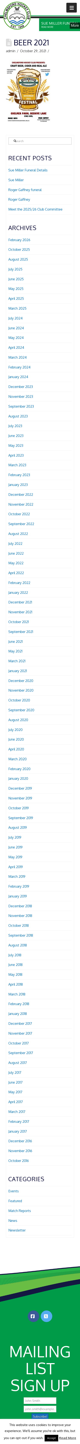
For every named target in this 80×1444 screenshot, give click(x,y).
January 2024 (18, 377)
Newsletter (17, 1230)
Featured (15, 1201)
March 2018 (16, 994)
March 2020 (17, 759)
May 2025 (15, 289)
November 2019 (20, 798)
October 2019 (18, 808)
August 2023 (18, 416)
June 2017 (15, 1082)
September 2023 (21, 406)
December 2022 (20, 494)
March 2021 (16, 661)
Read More (67, 1438)
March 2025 (17, 308)
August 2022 (18, 534)
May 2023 (15, 445)
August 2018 (17, 945)
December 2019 (20, 788)
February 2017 (18, 1121)
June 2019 (15, 847)
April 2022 (16, 573)
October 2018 (18, 925)
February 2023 (19, 475)
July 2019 (14, 837)
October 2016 (18, 1161)
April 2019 (15, 867)
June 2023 (15, 436)
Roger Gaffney (19, 199)
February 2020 (19, 769)
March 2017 (16, 1112)
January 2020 (18, 778)
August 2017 (17, 1063)
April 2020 (16, 749)
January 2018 (17, 1014)
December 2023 (20, 387)
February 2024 (19, 367)
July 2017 (14, 1072)
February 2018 (18, 1004)
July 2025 (15, 269)
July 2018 (14, 955)
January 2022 (18, 592)
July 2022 (15, 543)
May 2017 (15, 1092)
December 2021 (20, 602)
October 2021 (18, 622)
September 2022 (21, 524)
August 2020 (18, 720)
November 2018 (20, 916)
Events (13, 1191)
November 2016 (20, 1151)
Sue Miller (16, 180)
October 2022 (19, 514)
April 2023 (16, 455)
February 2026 (19, 240)
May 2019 (15, 857)
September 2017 (20, 1053)
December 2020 (20, 681)
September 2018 (20, 935)
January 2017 (17, 1131)
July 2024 (15, 318)
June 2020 (16, 739)
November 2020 (20, 690)
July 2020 (15, 730)
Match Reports (19, 1211)
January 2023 (18, 485)
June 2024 (16, 328)
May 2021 (15, 651)
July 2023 (15, 426)
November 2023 (20, 396)
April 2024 (16, 347)
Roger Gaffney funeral (25, 190)
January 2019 (17, 896)
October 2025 (19, 249)
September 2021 (20, 632)
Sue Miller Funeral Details (28, 170)
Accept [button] (51, 1438)
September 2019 (20, 818)
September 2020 (21, 710)
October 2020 (19, 700)
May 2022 (15, 563)
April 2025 (16, 298)
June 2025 (16, 279)
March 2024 (17, 357)
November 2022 (20, 504)
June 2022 (16, 553)
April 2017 (15, 1102)
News (12, 1220)
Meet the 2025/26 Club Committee (35, 209)
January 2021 (17, 671)
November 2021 (20, 612)
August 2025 (18, 259)
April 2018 (15, 984)
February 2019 (18, 886)
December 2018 (20, 906)
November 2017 (20, 1033)
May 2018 (15, 974)
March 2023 (17, 465)
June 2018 (15, 965)
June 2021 (15, 641)
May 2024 (16, 338)
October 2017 (18, 1043)
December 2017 (20, 1023)
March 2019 (16, 876)
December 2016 (20, 1141)
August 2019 (17, 827)
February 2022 (19, 583)
